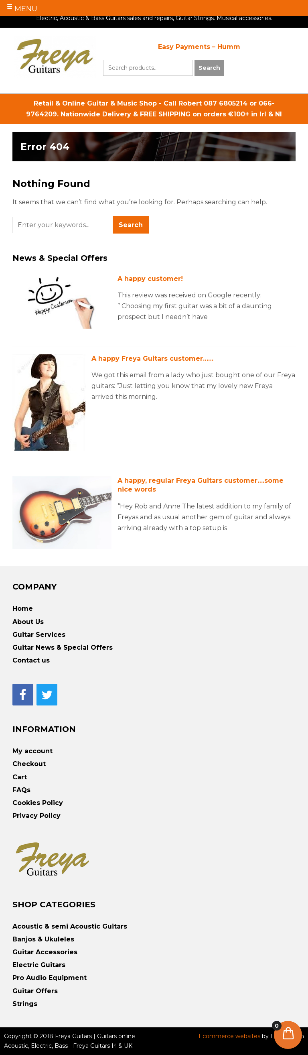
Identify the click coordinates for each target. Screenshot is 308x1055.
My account (32, 751)
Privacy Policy (36, 815)
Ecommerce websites (230, 1036)
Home (22, 608)
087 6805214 (225, 103)
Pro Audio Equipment (49, 978)
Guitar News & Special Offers (62, 647)
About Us (28, 622)
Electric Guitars (38, 965)
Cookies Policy (37, 803)
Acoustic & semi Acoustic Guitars (69, 926)
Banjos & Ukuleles (43, 939)
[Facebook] (22, 694)
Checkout (29, 764)
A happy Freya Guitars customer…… (152, 358)
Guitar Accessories (44, 952)
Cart (19, 777)
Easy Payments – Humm (199, 47)
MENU (25, 8)
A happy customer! (150, 279)
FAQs (21, 790)
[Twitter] (46, 694)
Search (209, 67)
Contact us (31, 660)
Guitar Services (38, 634)
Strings (24, 1004)
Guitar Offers (35, 991)
